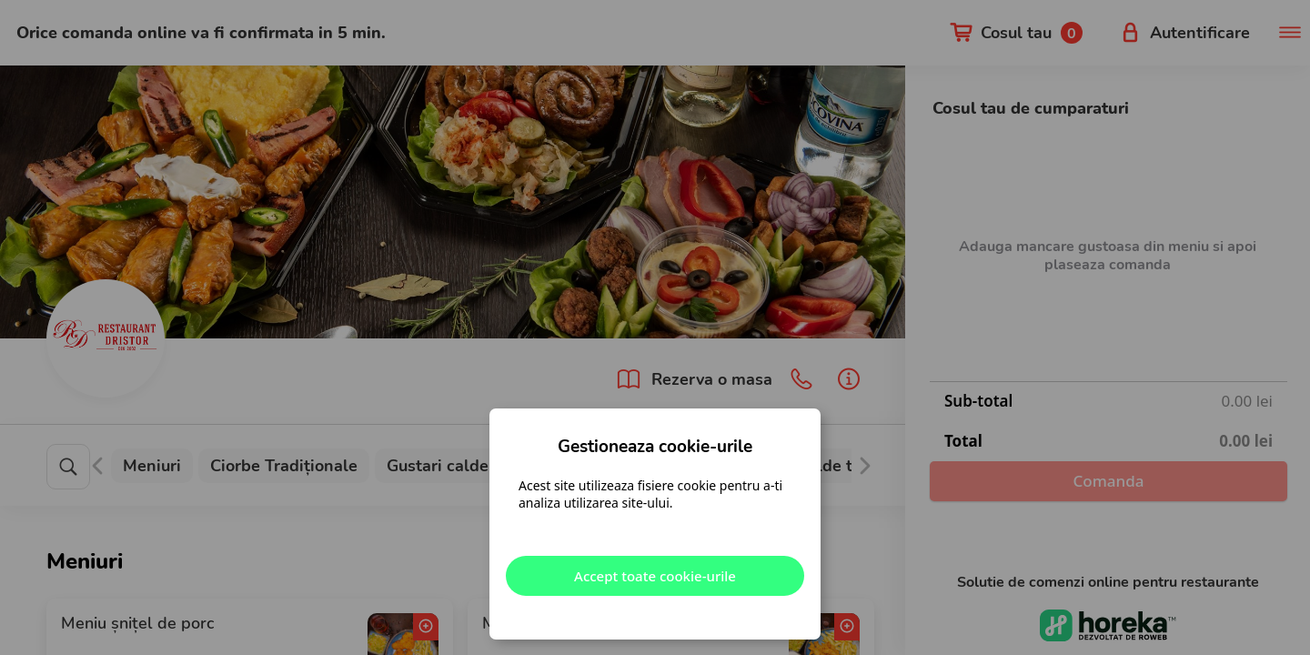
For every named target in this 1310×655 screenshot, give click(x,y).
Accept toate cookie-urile (655, 576)
